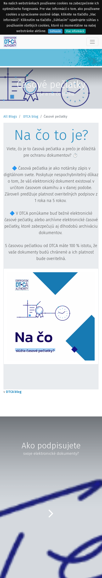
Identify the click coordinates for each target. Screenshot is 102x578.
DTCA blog (30, 117)
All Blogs (10, 117)
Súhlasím (55, 31)
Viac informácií (75, 31)
